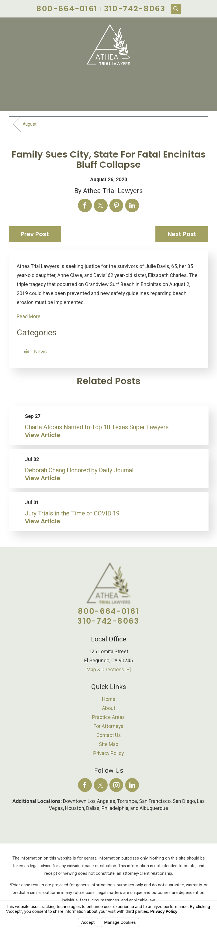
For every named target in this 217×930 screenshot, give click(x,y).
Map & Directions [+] (108, 669)
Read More (28, 316)
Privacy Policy (108, 753)
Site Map (108, 744)
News (40, 352)
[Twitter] (101, 785)
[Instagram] (116, 785)
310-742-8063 (135, 8)
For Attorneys (108, 726)
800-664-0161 (66, 8)
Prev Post (35, 234)
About (108, 708)
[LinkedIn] (132, 785)
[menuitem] (109, 699)
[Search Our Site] (176, 9)
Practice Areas (108, 717)
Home (108, 699)
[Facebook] (85, 785)
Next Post (182, 234)
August (29, 124)
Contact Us (108, 735)
